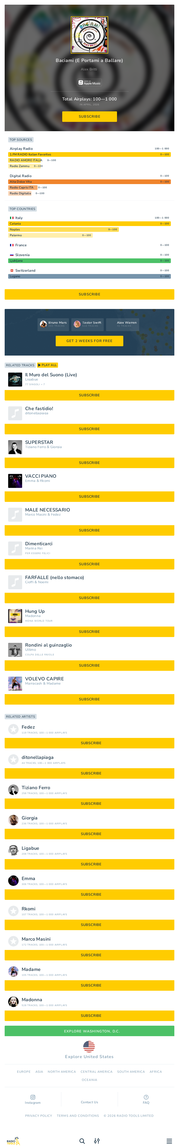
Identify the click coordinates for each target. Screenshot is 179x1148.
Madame (54, 683)
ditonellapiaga (36, 413)
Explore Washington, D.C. (89, 1031)
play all (47, 365)
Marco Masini (36, 514)
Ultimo (30, 649)
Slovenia (22, 255)
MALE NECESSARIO (47, 510)
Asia (39, 1072)
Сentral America (97, 1072)
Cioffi (29, 582)
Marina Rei (33, 548)
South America (131, 1072)
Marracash (33, 683)
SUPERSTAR (39, 442)
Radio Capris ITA (22, 187)
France (21, 245)
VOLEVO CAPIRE (44, 679)
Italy (19, 218)
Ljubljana (16, 261)
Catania (15, 224)
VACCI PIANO (40, 476)
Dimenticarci (39, 543)
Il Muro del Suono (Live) (51, 375)
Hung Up (35, 611)
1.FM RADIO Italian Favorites (30, 154)
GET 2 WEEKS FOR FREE (89, 341)
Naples (15, 229)
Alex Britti (89, 69)
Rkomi (45, 481)
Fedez (56, 514)
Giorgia (56, 447)
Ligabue (31, 379)
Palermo (16, 235)
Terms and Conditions (78, 1116)
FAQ (146, 1100)
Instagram (33, 1100)
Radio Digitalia (20, 193)
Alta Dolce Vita (21, 182)
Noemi (43, 582)
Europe (24, 1072)
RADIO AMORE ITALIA (26, 160)
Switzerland (25, 270)
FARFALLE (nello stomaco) (54, 577)
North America (62, 1072)
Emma (30, 481)
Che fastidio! (39, 408)
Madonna (33, 616)
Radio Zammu (19, 166)
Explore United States (89, 1050)
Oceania (89, 1080)
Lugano (15, 276)
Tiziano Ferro (35, 447)
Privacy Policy (38, 1116)
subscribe (89, 116)
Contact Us (89, 1100)
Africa (156, 1072)
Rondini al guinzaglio (48, 645)
